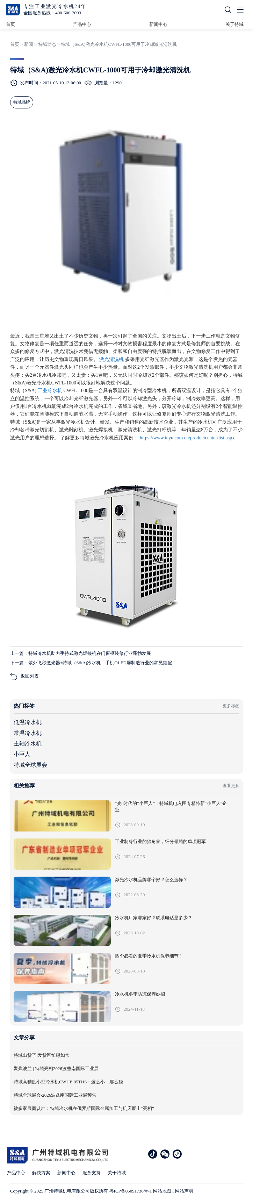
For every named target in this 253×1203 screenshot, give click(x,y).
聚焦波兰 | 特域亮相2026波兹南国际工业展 (56, 1068)
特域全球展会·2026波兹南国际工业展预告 (55, 1095)
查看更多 (231, 785)
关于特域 (234, 24)
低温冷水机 (28, 722)
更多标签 (231, 705)
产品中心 (82, 24)
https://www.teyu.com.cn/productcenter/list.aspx (187, 437)
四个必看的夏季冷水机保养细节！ (149, 956)
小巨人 (22, 754)
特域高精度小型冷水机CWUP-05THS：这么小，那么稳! (69, 1082)
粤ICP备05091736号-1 (130, 1191)
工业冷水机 (51, 390)
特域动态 (47, 44)
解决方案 (41, 1172)
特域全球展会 (30, 765)
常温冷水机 (28, 733)
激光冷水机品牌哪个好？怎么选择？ (151, 879)
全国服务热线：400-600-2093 (52, 12)
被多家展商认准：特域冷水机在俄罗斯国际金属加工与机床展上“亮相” (84, 1108)
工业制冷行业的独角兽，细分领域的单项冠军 (160, 841)
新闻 (28, 44)
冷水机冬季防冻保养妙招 (140, 994)
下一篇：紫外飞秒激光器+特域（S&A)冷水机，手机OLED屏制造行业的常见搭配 (91, 662)
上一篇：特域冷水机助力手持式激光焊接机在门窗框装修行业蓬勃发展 (80, 653)
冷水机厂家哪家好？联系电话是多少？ (153, 917)
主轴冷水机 (28, 743)
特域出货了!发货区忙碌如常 (42, 1055)
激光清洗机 (112, 359)
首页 (10, 24)
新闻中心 (158, 24)
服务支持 (91, 1172)
